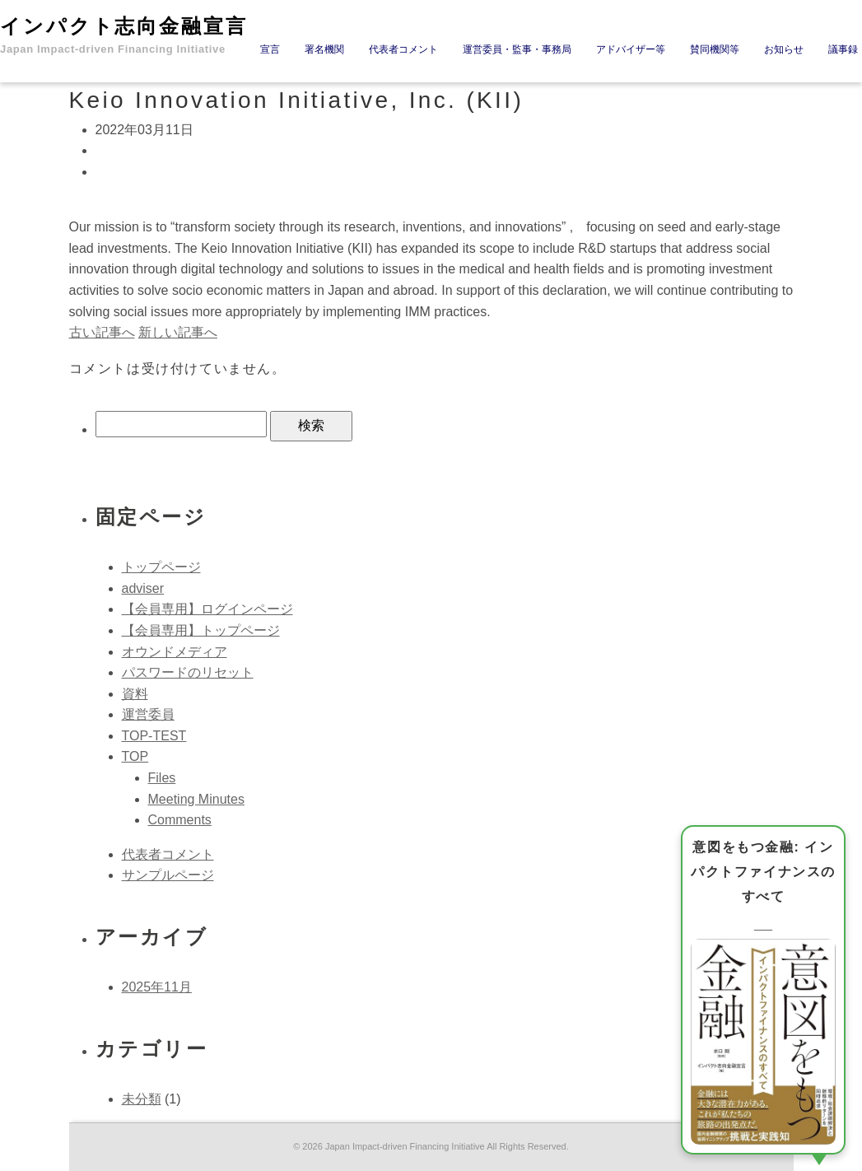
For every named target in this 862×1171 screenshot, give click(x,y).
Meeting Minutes (196, 799)
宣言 (270, 49)
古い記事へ (102, 332)
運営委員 (148, 714)
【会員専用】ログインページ (207, 609)
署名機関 (324, 49)
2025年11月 (157, 987)
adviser (143, 588)
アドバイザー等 (630, 49)
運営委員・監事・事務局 (517, 49)
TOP (135, 756)
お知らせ (784, 49)
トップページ (161, 567)
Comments (180, 820)
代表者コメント (403, 49)
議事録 (843, 49)
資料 (135, 694)
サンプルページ (168, 875)
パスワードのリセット (188, 672)
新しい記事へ (177, 332)
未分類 (141, 1099)
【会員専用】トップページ (201, 630)
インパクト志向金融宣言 (124, 35)
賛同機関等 (714, 49)
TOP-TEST (154, 736)
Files (162, 778)
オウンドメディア (174, 652)
